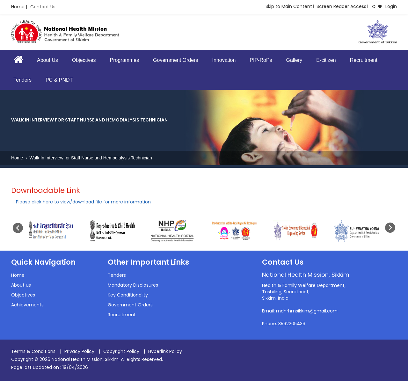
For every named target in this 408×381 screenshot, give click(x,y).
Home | (19, 7)
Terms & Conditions (33, 351)
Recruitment (363, 60)
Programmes (124, 60)
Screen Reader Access (341, 6)
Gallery (294, 60)
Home (17, 157)
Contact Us (42, 7)
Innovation (224, 60)
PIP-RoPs (261, 60)
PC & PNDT (59, 80)
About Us (47, 60)
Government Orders (175, 60)
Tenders (22, 80)
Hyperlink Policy (165, 351)
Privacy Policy (79, 351)
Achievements (27, 305)
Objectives (84, 60)
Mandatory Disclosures (133, 285)
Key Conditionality (128, 295)
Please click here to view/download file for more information (83, 202)
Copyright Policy (121, 351)
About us (21, 285)
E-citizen (326, 60)
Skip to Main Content (289, 6)
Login (391, 6)
